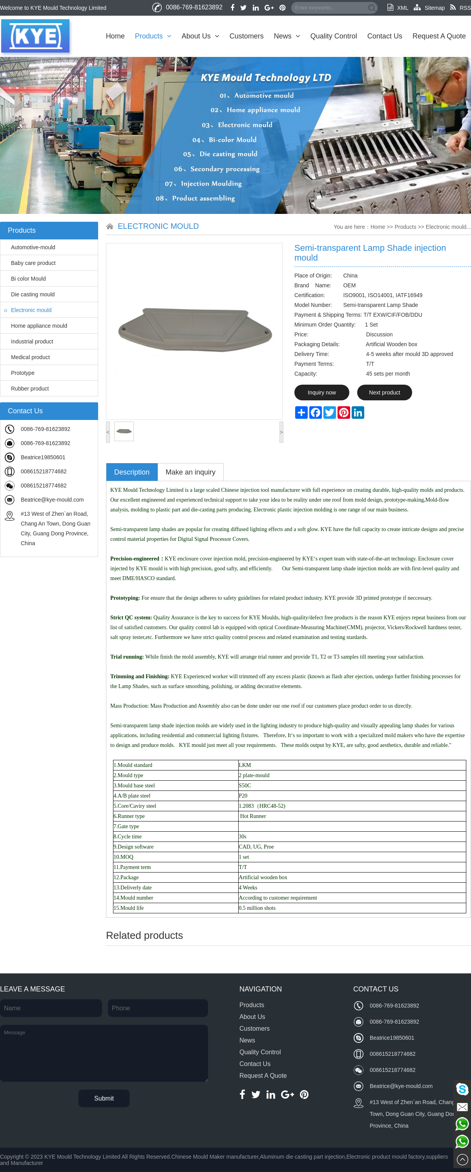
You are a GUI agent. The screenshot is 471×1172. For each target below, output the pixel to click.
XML (397, 8)
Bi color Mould (25, 279)
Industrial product (28, 341)
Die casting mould (29, 294)
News (287, 36)
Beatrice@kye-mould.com (52, 500)
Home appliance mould (35, 326)
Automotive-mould (29, 247)
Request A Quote (439, 36)
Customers (247, 36)
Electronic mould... (448, 227)
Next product (384, 392)
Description (132, 472)
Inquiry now (322, 392)
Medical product (27, 357)
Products (153, 36)
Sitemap (429, 8)
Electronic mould (28, 310)
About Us (200, 36)
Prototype (19, 373)
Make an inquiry (190, 472)
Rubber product (26, 388)
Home (115, 36)
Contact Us (384, 36)
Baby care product (30, 263)
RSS (460, 8)
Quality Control (333, 36)
